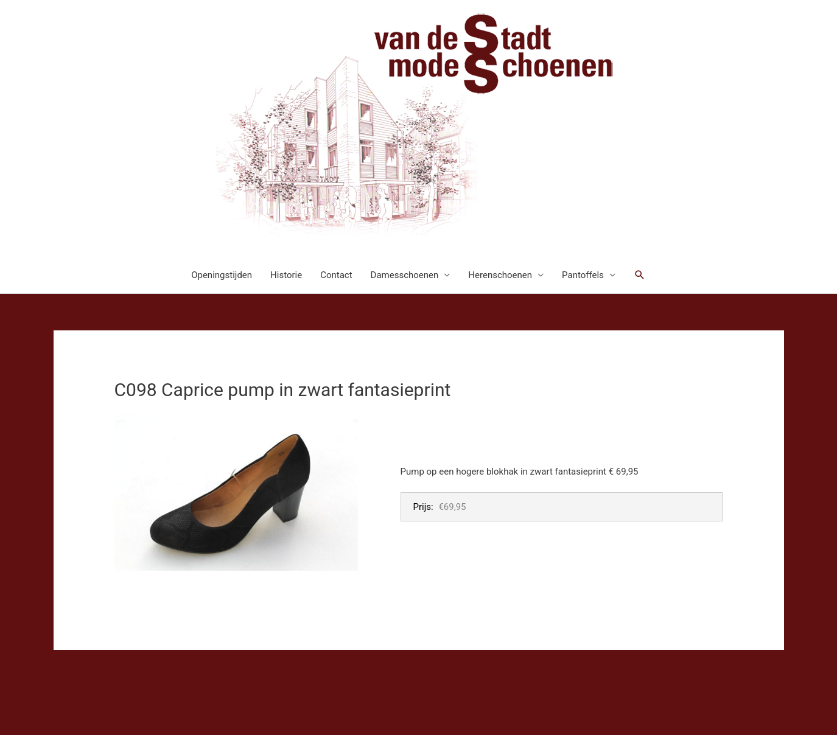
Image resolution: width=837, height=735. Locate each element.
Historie (286, 275)
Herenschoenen (500, 275)
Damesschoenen (405, 275)
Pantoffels (583, 275)
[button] (640, 275)
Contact (336, 275)
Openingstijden (221, 275)
